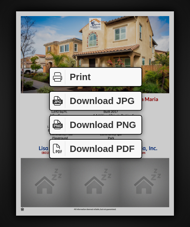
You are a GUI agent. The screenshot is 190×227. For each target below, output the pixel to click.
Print (70, 77)
